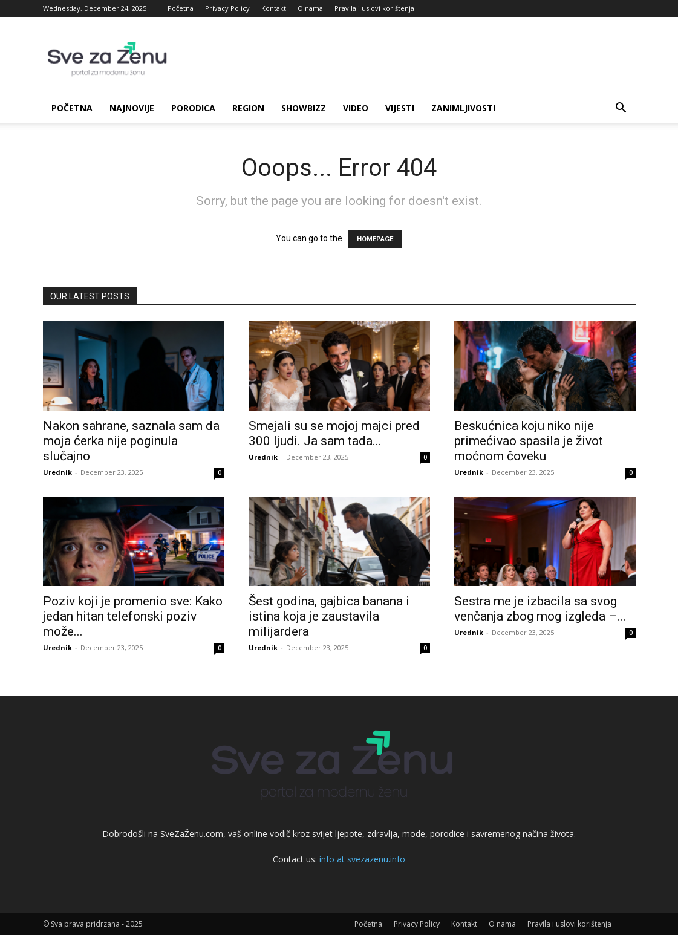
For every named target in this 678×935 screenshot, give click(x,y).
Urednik (57, 472)
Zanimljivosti (463, 108)
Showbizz (303, 108)
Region (248, 108)
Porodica (193, 108)
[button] (621, 109)
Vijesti (399, 108)
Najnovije (131, 108)
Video (355, 108)
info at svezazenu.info (362, 859)
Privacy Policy (227, 8)
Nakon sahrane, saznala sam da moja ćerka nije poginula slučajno (131, 441)
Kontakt (273, 8)
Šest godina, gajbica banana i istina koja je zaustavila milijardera (329, 616)
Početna (181, 8)
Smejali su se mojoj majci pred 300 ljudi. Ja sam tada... (334, 433)
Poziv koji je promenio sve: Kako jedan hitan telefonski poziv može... (133, 616)
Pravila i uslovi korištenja (374, 8)
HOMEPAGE (375, 239)
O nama (310, 8)
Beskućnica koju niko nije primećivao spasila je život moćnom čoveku (528, 441)
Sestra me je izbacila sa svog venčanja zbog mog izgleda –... (540, 609)
